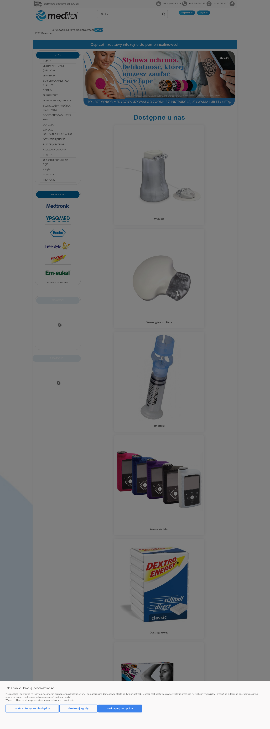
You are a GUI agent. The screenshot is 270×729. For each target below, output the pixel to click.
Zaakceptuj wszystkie (120, 708)
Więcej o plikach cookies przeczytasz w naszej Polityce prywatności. (40, 700)
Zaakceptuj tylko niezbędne (32, 708)
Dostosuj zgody (78, 708)
